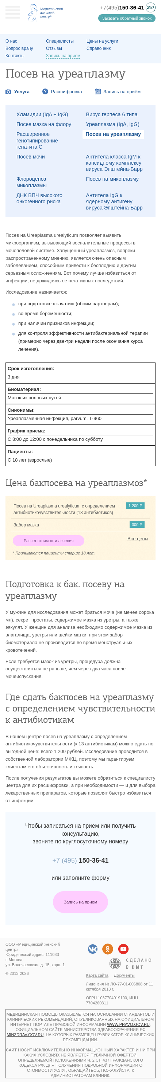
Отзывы (54, 48)
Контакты (14, 55)
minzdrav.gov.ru (25, 1034)
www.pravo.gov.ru (128, 1024)
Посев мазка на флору (43, 124)
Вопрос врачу (19, 48)
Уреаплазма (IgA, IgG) (112, 124)
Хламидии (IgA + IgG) (42, 114)
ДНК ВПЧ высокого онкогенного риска (39, 198)
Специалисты (60, 41)
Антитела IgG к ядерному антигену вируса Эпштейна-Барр (114, 201)
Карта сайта (97, 975)
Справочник (99, 48)
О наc (11, 41)
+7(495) (122, 7)
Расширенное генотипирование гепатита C (37, 140)
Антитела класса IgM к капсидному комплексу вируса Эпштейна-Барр (114, 163)
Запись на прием (80, 901)
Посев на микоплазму (112, 179)
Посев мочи (30, 157)
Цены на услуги (102, 41)
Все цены (137, 538)
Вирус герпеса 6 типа (112, 114)
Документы (124, 975)
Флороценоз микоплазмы (31, 182)
